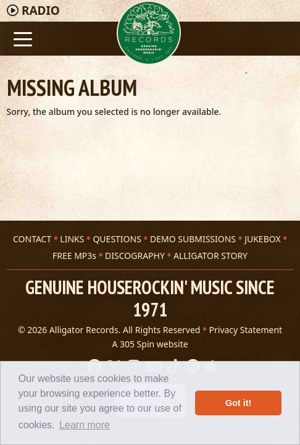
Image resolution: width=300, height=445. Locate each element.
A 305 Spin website (150, 344)
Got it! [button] (238, 403)
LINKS (72, 239)
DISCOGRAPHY (135, 255)
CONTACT (32, 239)
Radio (41, 10)
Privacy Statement (246, 330)
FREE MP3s (74, 255)
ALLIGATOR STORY (210, 255)
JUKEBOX (262, 239)
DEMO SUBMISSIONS (193, 239)
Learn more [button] (84, 425)
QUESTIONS (117, 239)
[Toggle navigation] (23, 38)
